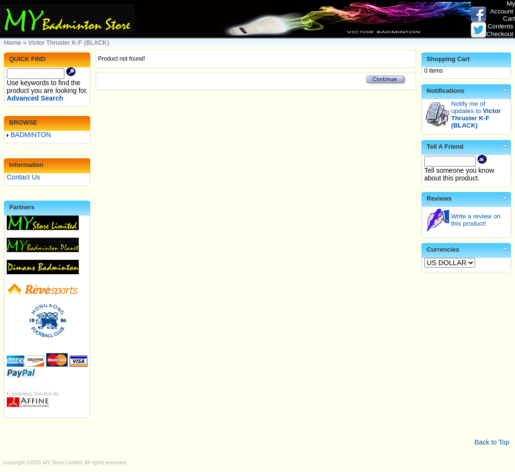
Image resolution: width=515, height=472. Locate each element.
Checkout (499, 34)
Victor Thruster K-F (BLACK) (68, 42)
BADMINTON (29, 135)
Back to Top (491, 442)
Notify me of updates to (476, 114)
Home (12, 42)
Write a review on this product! (476, 220)
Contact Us (23, 177)
